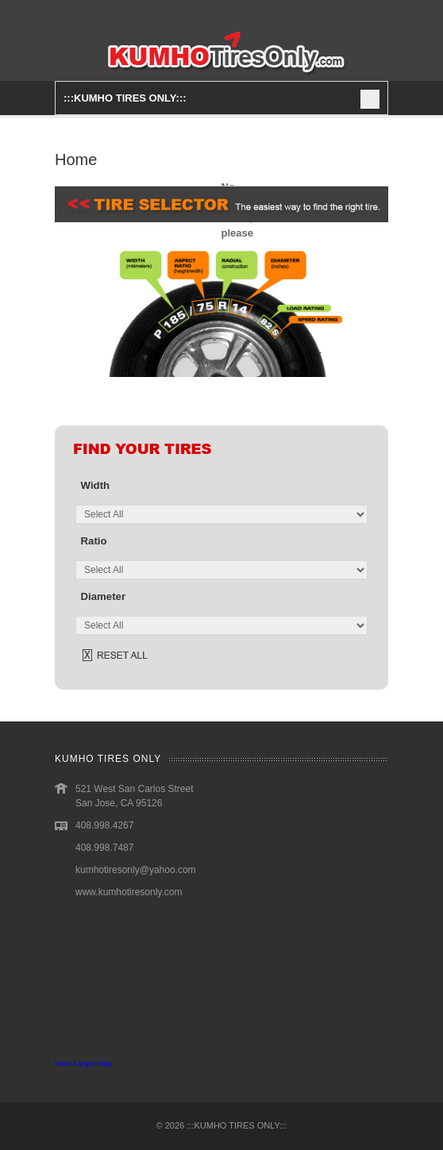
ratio (94, 541)
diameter (103, 596)
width (95, 485)
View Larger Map (83, 1063)
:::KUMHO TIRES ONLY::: (237, 1125)
